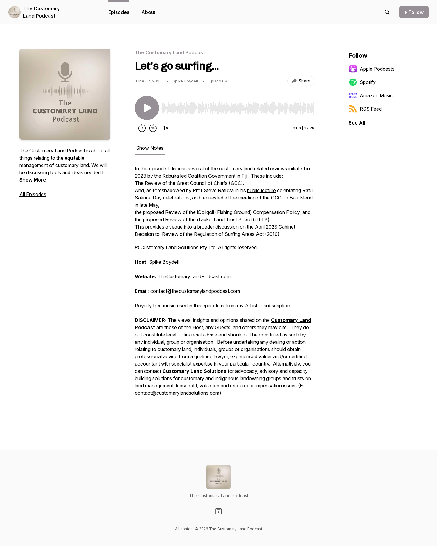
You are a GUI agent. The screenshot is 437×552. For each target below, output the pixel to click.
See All (357, 123)
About (148, 12)
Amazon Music (371, 95)
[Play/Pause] (147, 108)
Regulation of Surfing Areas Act (229, 234)
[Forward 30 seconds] (153, 128)
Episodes (118, 12)
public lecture (261, 190)
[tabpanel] (224, 290)
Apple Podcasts (372, 69)
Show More (32, 180)
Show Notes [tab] (150, 148)
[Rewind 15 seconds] (142, 128)
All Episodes (32, 194)
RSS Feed (365, 109)
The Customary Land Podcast (41, 12)
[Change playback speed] (166, 128)
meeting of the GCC (259, 198)
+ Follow (414, 12)
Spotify (362, 82)
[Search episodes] (387, 12)
